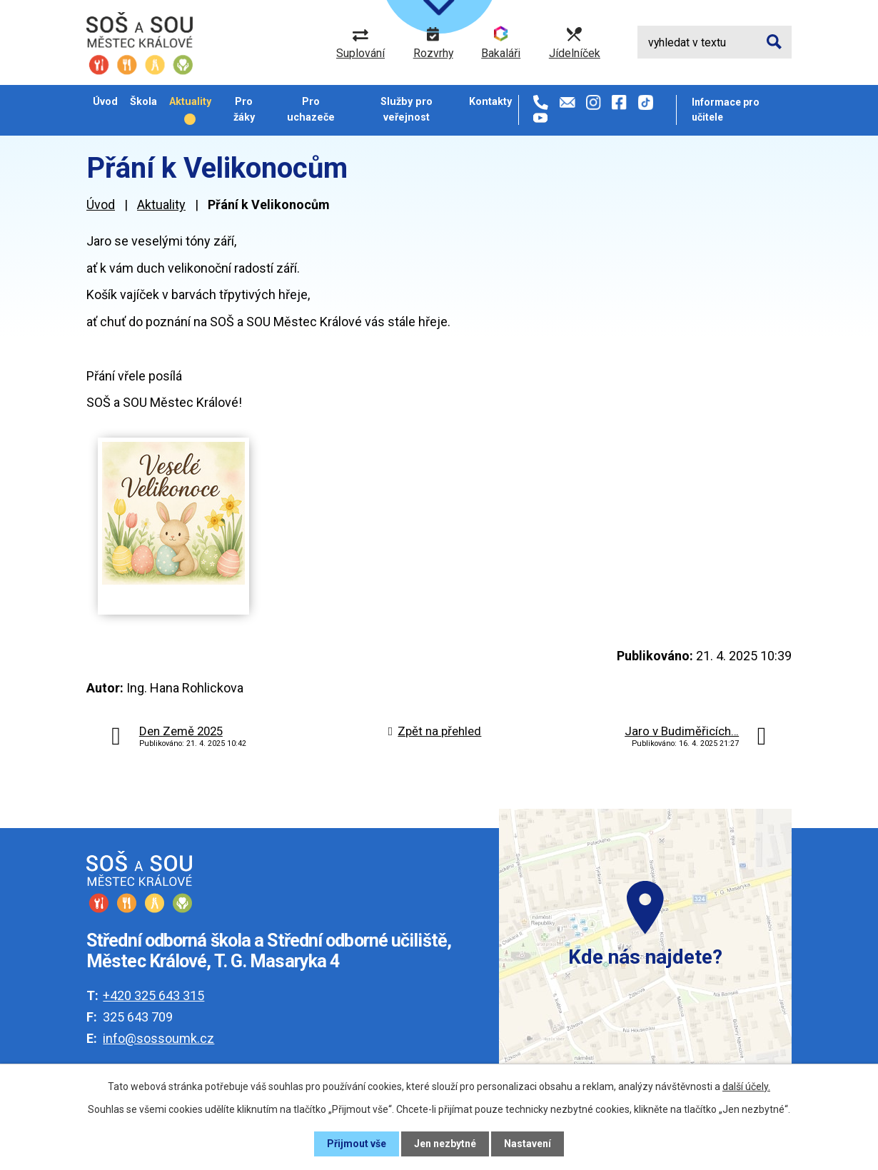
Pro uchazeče (311, 109)
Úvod (105, 101)
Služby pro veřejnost (406, 109)
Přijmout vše (356, 1143)
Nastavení (527, 1143)
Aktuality (190, 101)
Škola (143, 101)
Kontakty (490, 101)
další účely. (746, 1086)
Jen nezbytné (445, 1143)
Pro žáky (244, 109)
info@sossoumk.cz (158, 1038)
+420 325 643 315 (153, 995)
